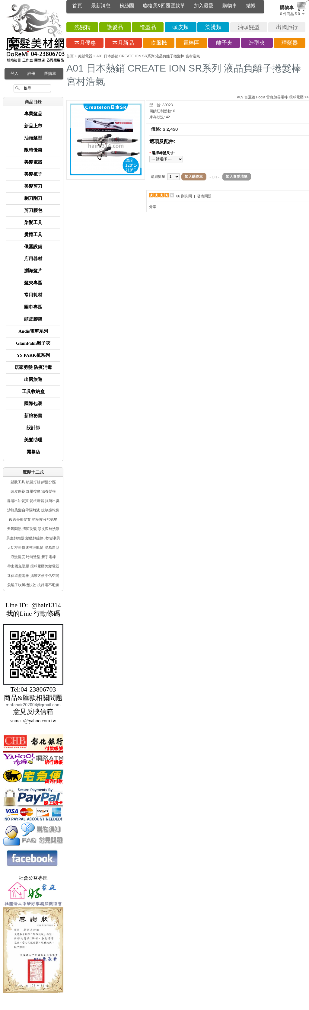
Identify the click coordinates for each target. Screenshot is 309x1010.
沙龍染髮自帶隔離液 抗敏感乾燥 (33, 510)
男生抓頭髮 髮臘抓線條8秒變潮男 (33, 538)
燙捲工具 (33, 234)
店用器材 (33, 258)
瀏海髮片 (33, 270)
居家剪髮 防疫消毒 (33, 367)
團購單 (50, 73)
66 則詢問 (184, 196)
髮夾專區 (33, 282)
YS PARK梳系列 (33, 355)
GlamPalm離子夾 (33, 343)
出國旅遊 (33, 379)
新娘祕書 (33, 415)
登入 (14, 73)
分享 (152, 207)
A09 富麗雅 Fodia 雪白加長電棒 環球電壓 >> (273, 97)
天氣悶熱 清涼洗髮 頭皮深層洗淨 (33, 529)
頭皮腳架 (33, 319)
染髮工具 (33, 222)
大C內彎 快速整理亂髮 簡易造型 (33, 547)
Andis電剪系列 (33, 331)
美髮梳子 (33, 174)
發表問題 (204, 196)
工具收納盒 (33, 391)
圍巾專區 (33, 307)
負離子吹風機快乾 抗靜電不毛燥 (33, 585)
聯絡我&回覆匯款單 (164, 5)
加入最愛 (203, 5)
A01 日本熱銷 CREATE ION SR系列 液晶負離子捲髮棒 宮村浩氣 (148, 56)
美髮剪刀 (33, 186)
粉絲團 (126, 5)
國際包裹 (33, 403)
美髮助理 (33, 439)
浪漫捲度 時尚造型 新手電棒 (33, 557)
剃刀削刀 (33, 198)
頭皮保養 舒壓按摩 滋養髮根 (33, 491)
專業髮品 (33, 113)
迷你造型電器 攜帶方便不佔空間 (33, 576)
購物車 (229, 5)
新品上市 (33, 125)
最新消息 (100, 5)
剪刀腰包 (33, 210)
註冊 (31, 73)
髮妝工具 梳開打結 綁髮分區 (33, 482)
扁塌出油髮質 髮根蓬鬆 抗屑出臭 (33, 501)
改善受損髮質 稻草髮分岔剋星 (33, 519)
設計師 (33, 427)
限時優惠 (33, 150)
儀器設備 (33, 246)
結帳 (251, 5)
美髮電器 (33, 162)
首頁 (77, 5)
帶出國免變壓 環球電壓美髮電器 (33, 566)
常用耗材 (33, 294)
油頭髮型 (33, 138)
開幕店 (33, 451)
